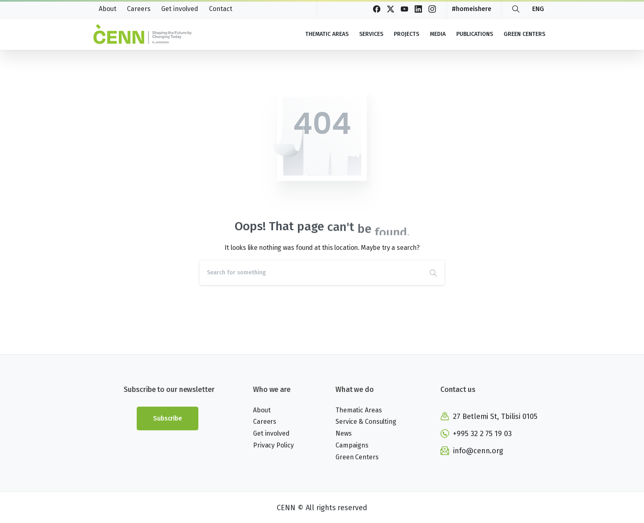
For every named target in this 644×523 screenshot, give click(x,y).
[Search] (311, 272)
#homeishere (471, 9)
